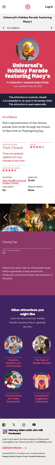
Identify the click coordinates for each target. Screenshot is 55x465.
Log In (49, 6)
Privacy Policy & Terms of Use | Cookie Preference (23, 456)
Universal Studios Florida (36, 82)
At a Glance (13, 27)
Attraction (15, 82)
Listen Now (15, 448)
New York (7, 180)
